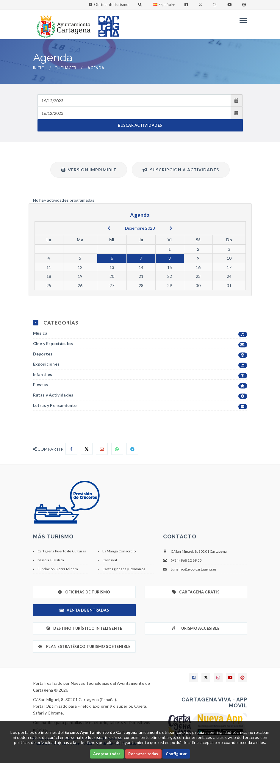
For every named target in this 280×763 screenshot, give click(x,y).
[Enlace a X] (205, 677)
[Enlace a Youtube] (230, 4)
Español (164, 4)
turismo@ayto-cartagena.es (194, 569)
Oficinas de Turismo (111, 4)
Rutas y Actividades (140, 395)
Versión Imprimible (88, 169)
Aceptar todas (107, 753)
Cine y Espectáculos (140, 344)
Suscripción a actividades (181, 169)
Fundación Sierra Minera (57, 569)
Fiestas (140, 385)
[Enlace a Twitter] (201, 4)
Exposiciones (140, 364)
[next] (171, 228)
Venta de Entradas (84, 610)
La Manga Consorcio (119, 551)
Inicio (39, 68)
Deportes (140, 354)
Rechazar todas (143, 753)
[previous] (109, 228)
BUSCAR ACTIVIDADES (140, 125)
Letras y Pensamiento (140, 405)
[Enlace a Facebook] (186, 4)
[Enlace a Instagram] (215, 4)
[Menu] (241, 20)
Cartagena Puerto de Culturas (61, 551)
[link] (62, 23)
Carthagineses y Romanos (123, 569)
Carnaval (109, 560)
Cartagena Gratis (196, 592)
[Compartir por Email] (102, 449)
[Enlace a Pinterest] (244, 4)
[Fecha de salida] (134, 113)
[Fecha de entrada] (134, 100)
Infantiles (140, 374)
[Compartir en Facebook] (71, 449)
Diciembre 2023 (140, 228)
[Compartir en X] (87, 449)
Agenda (95, 68)
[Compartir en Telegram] (132, 449)
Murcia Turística (50, 560)
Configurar (176, 753)
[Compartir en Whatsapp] (117, 449)
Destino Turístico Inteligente (84, 628)
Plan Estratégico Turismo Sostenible (84, 646)
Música (140, 333)
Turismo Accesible (195, 628)
